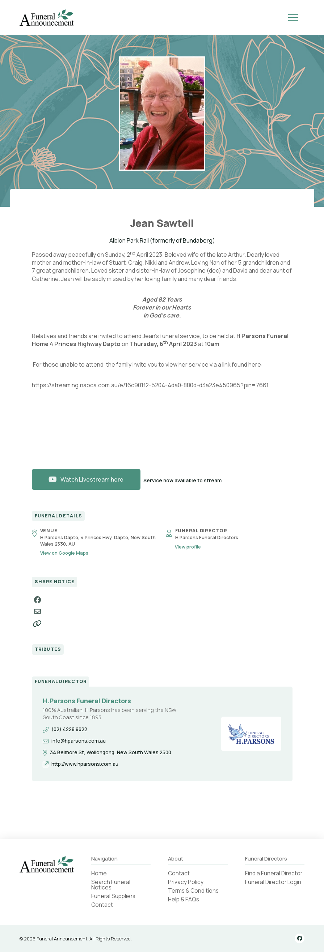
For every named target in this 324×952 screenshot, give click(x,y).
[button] (292, 17)
